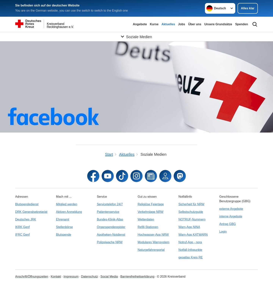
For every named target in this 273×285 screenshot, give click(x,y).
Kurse (154, 24)
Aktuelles (168, 24)
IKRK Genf (22, 227)
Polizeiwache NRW (110, 242)
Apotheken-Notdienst (111, 234)
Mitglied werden (66, 204)
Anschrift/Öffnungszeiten (31, 276)
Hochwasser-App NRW (153, 234)
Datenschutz (89, 276)
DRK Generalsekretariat (31, 211)
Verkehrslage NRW (150, 211)
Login (223, 231)
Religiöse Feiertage (151, 204)
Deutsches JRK (25, 219)
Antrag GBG (227, 224)
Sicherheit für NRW (191, 204)
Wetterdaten (146, 219)
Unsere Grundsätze (218, 24)
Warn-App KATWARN (193, 234)
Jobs (181, 24)
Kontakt (56, 276)
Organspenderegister (111, 227)
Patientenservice (108, 211)
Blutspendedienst (26, 204)
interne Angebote (230, 216)
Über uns (194, 24)
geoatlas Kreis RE (190, 257)
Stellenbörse (64, 227)
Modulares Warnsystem (153, 242)
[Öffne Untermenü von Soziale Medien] (136, 36)
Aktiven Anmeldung (69, 211)
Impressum (71, 276)
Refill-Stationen (148, 227)
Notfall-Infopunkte (190, 249)
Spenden (241, 24)
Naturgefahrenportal (151, 249)
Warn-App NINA (189, 227)
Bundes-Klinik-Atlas (110, 219)
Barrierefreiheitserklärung (137, 276)
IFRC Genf (22, 234)
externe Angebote (231, 208)
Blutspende (63, 234)
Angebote (140, 24)
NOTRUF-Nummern (191, 219)
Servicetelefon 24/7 (110, 204)
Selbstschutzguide (190, 211)
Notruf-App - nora (190, 242)
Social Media (109, 276)
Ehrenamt (62, 219)
